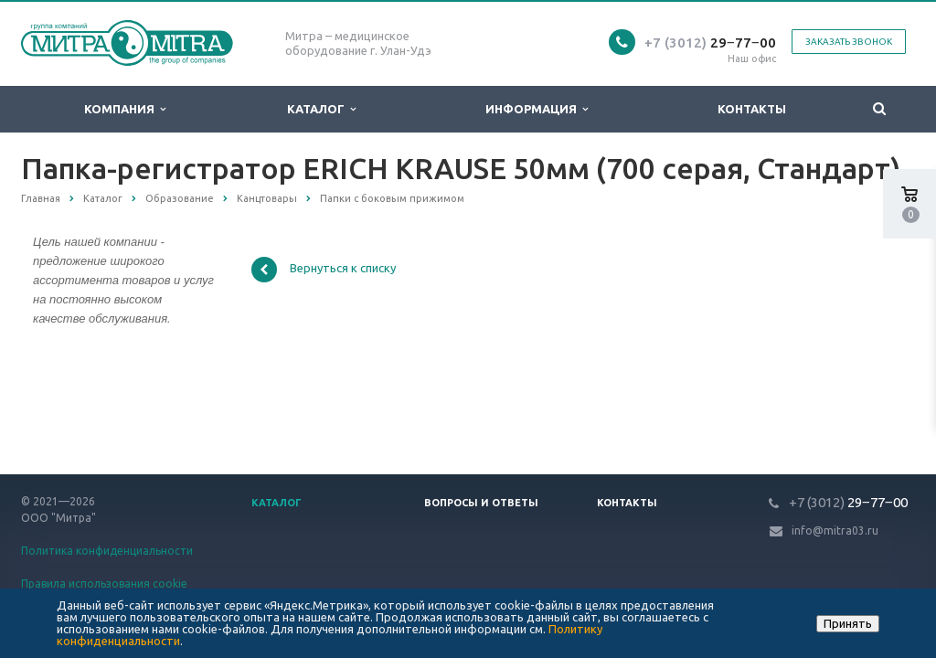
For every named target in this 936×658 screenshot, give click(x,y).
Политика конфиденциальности (107, 551)
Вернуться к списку (323, 269)
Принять (848, 623)
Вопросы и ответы (481, 502)
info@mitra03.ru (835, 530)
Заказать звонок (848, 42)
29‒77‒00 (710, 42)
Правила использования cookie (104, 583)
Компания (124, 109)
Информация (536, 109)
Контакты (752, 108)
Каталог (321, 109)
